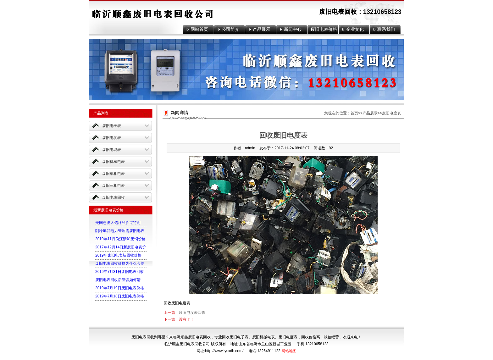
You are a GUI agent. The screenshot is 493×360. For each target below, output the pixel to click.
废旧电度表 (111, 138)
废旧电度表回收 (192, 312)
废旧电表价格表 (324, 30)
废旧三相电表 (113, 185)
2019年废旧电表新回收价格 (118, 255)
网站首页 (199, 29)
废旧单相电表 (113, 173)
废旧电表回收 (113, 197)
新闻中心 (293, 29)
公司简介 (230, 29)
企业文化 (355, 29)
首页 (354, 113)
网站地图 (288, 351)
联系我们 (386, 29)
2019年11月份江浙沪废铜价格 (120, 239)
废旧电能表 (111, 149)
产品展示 (261, 29)
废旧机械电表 (113, 161)
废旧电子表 (111, 126)
